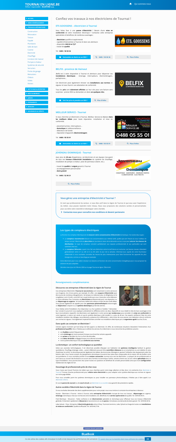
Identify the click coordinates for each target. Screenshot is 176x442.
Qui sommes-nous (142, 4)
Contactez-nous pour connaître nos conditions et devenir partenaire (93, 212)
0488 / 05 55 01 (102, 143)
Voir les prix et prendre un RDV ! (73, 100)
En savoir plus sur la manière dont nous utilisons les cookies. (121, 439)
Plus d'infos (134, 57)
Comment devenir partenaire (93, 428)
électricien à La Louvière (100, 383)
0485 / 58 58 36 (102, 57)
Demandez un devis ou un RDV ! (73, 57)
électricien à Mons (62, 380)
